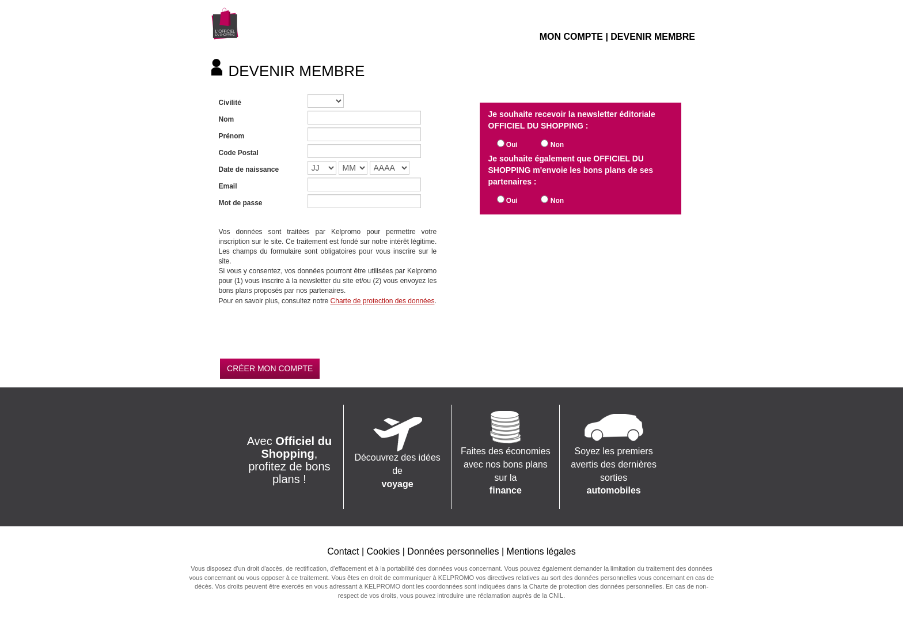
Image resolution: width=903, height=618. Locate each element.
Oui (512, 145)
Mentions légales (541, 551)
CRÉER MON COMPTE (270, 368)
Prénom (232, 136)
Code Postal (239, 153)
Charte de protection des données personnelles (595, 586)
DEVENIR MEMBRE (652, 37)
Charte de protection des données (383, 301)
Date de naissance (249, 169)
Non (557, 145)
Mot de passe (241, 203)
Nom (226, 119)
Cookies (383, 551)
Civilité (230, 103)
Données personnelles (453, 551)
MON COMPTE (571, 37)
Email (228, 186)
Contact (343, 551)
